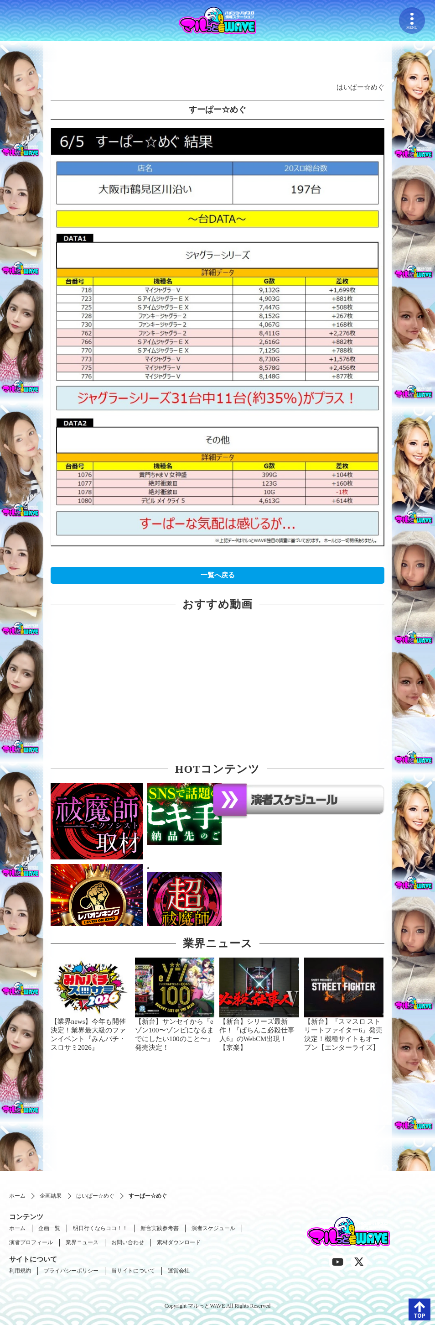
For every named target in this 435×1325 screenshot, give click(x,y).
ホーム (17, 1196)
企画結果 (51, 1196)
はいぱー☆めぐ (95, 1196)
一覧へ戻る (218, 575)
